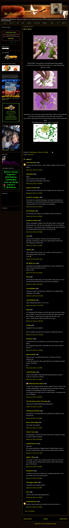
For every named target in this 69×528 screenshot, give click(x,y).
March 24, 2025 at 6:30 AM (34, 206)
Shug (27, 309)
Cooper (52, 23)
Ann (27, 236)
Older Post (63, 519)
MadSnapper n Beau (9, 162)
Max (58, 23)
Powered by (11, 42)
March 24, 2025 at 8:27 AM (34, 259)
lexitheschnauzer (31, 501)
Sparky (28, 249)
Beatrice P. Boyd (31, 187)
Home (4, 23)
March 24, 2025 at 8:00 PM (34, 439)
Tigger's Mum (30, 457)
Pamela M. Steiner (32, 220)
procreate (31, 154)
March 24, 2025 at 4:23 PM (34, 406)
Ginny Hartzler (31, 372)
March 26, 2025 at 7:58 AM (34, 497)
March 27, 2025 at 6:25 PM (34, 507)
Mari (27, 277)
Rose (27, 492)
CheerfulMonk (30, 288)
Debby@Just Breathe (32, 411)
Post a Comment (30, 511)
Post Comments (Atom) (49, 523)
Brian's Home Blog (32, 422)
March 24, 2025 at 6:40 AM (34, 232)
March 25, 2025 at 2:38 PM (34, 466)
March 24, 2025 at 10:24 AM (34, 296)
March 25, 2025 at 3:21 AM (34, 453)
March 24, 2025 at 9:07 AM (34, 284)
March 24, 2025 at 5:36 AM (34, 183)
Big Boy (29, 23)
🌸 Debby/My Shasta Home (34, 383)
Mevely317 (29, 339)
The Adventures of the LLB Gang (36, 401)
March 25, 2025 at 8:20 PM (34, 488)
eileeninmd (29, 174)
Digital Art (64, 23)
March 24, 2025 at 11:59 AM (34, 350)
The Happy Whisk (32, 482)
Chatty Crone (30, 432)
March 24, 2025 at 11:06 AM (34, 321)
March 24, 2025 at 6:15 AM (34, 193)
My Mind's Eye (31, 263)
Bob (18, 23)
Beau (23, 23)
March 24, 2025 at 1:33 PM (34, 368)
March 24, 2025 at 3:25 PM (34, 379)
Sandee (28, 325)
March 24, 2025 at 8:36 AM (34, 272)
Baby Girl (44, 23)
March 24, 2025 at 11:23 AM (34, 334)
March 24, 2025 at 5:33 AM (34, 170)
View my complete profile (10, 164)
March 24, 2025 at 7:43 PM (34, 428)
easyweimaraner (31, 162)
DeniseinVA (29, 471)
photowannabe (30, 354)
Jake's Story (36, 23)
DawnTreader (30, 211)
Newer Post (28, 519)
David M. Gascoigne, (32, 197)
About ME (11, 23)
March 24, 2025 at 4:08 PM (34, 397)
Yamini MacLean (31, 443)
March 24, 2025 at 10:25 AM (34, 305)
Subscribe (11, 38)
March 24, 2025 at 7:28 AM (34, 245)
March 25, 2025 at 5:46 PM (34, 478)
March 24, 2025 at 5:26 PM (34, 418)
